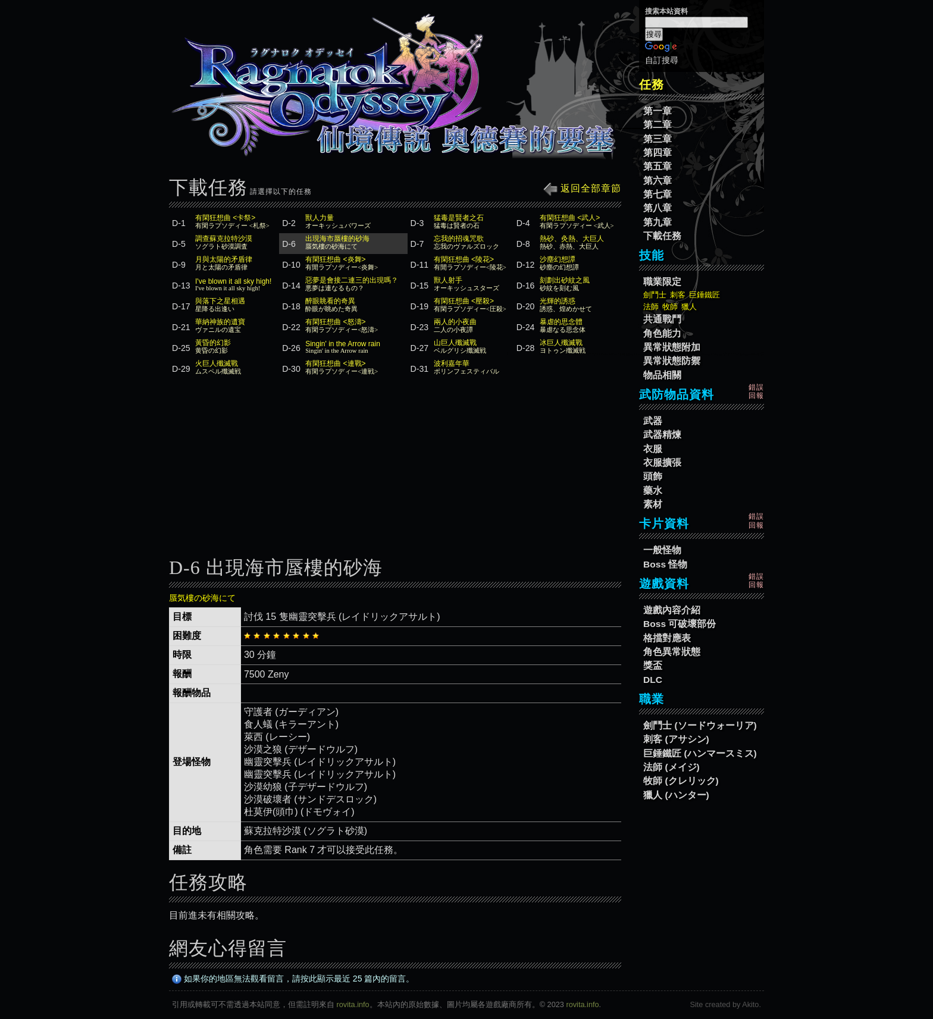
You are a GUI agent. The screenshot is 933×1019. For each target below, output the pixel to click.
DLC (652, 680)
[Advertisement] (395, 471)
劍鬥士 (654, 294)
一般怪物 (662, 550)
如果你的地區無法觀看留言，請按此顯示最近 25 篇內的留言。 (293, 978)
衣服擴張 (662, 462)
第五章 (657, 166)
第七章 (657, 194)
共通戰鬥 (662, 319)
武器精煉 (662, 434)
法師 (651, 306)
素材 (652, 504)
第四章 (657, 153)
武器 (652, 421)
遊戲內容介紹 (671, 610)
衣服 (652, 449)
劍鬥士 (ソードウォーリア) (700, 725)
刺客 (677, 294)
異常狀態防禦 (671, 361)
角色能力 (662, 333)
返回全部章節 (582, 188)
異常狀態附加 (671, 347)
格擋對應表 (667, 638)
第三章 (657, 139)
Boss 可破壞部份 (679, 624)
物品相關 (662, 375)
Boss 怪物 (665, 564)
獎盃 (652, 665)
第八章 (657, 208)
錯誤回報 (756, 391)
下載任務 (662, 236)
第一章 (657, 111)
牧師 (670, 306)
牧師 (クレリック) (681, 781)
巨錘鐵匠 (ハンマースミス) (700, 753)
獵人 (689, 306)
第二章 (657, 125)
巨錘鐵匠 (704, 294)
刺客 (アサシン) (676, 739)
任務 (651, 84)
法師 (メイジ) (671, 767)
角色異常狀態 (671, 652)
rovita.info (353, 1004)
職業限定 (662, 282)
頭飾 (652, 476)
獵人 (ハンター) (676, 795)
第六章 (657, 180)
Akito (750, 1004)
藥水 (652, 490)
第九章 (657, 222)
